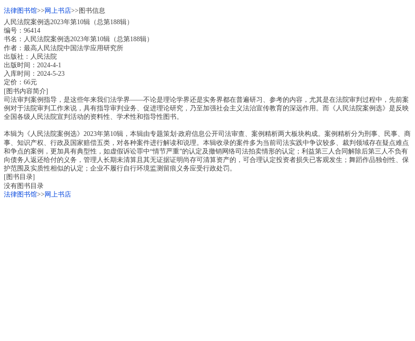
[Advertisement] (207, 265)
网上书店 (58, 10)
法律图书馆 (20, 10)
